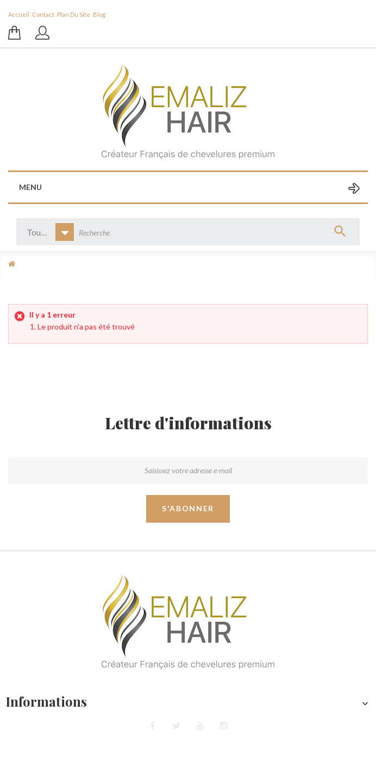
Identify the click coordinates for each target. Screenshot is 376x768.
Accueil (18, 14)
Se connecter (43, 38)
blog (99, 14)
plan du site (73, 14)
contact (43, 14)
